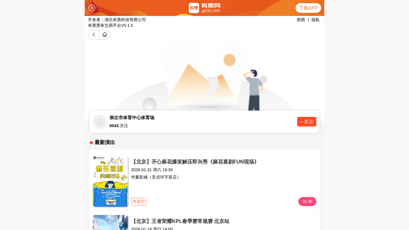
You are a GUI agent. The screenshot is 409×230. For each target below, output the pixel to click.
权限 (301, 19)
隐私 (316, 19)
